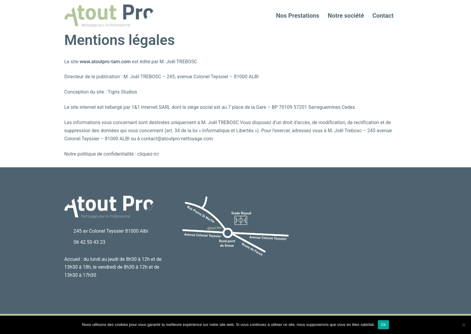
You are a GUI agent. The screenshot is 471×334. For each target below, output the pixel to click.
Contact (383, 15)
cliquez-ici (148, 154)
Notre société (346, 15)
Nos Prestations (297, 15)
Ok (383, 324)
